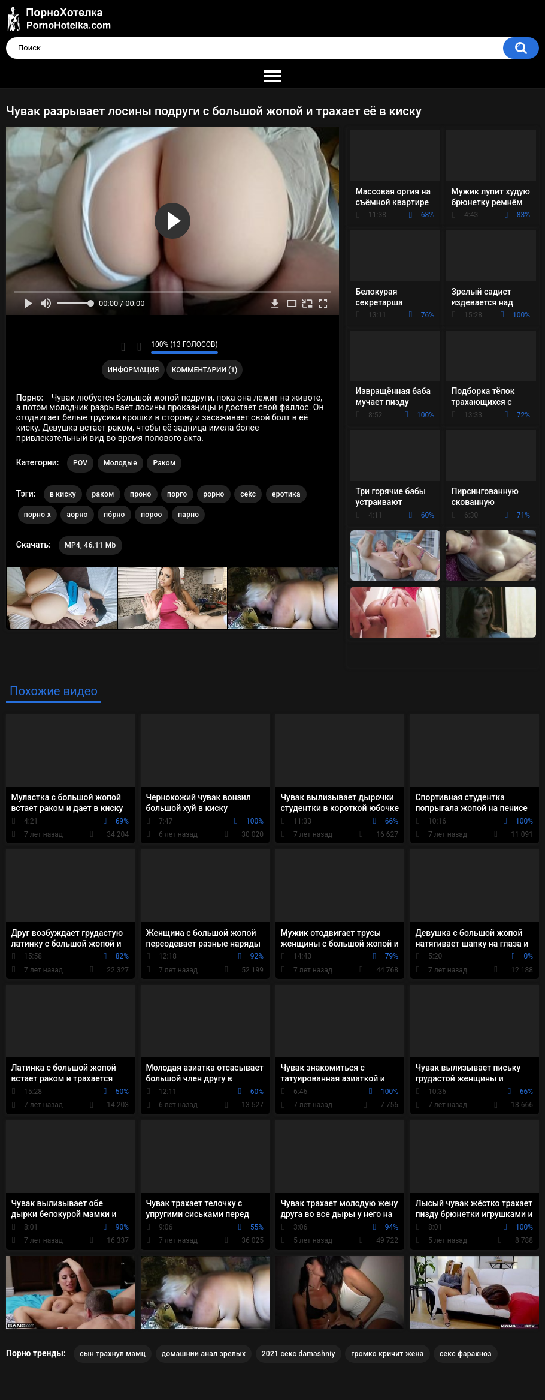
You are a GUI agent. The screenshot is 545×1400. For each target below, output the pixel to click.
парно (188, 514)
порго (177, 494)
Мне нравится (123, 347)
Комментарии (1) (204, 370)
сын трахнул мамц (113, 1354)
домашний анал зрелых (204, 1354)
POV (80, 463)
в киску (63, 494)
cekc (248, 494)
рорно (213, 494)
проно (141, 494)
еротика (286, 494)
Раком (164, 463)
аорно (76, 514)
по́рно (114, 514)
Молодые (120, 463)
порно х (37, 514)
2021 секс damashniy (298, 1354)
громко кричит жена (387, 1354)
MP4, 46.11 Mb (90, 545)
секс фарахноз (466, 1354)
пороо (151, 514)
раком (103, 494)
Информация (133, 370)
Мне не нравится (138, 347)
